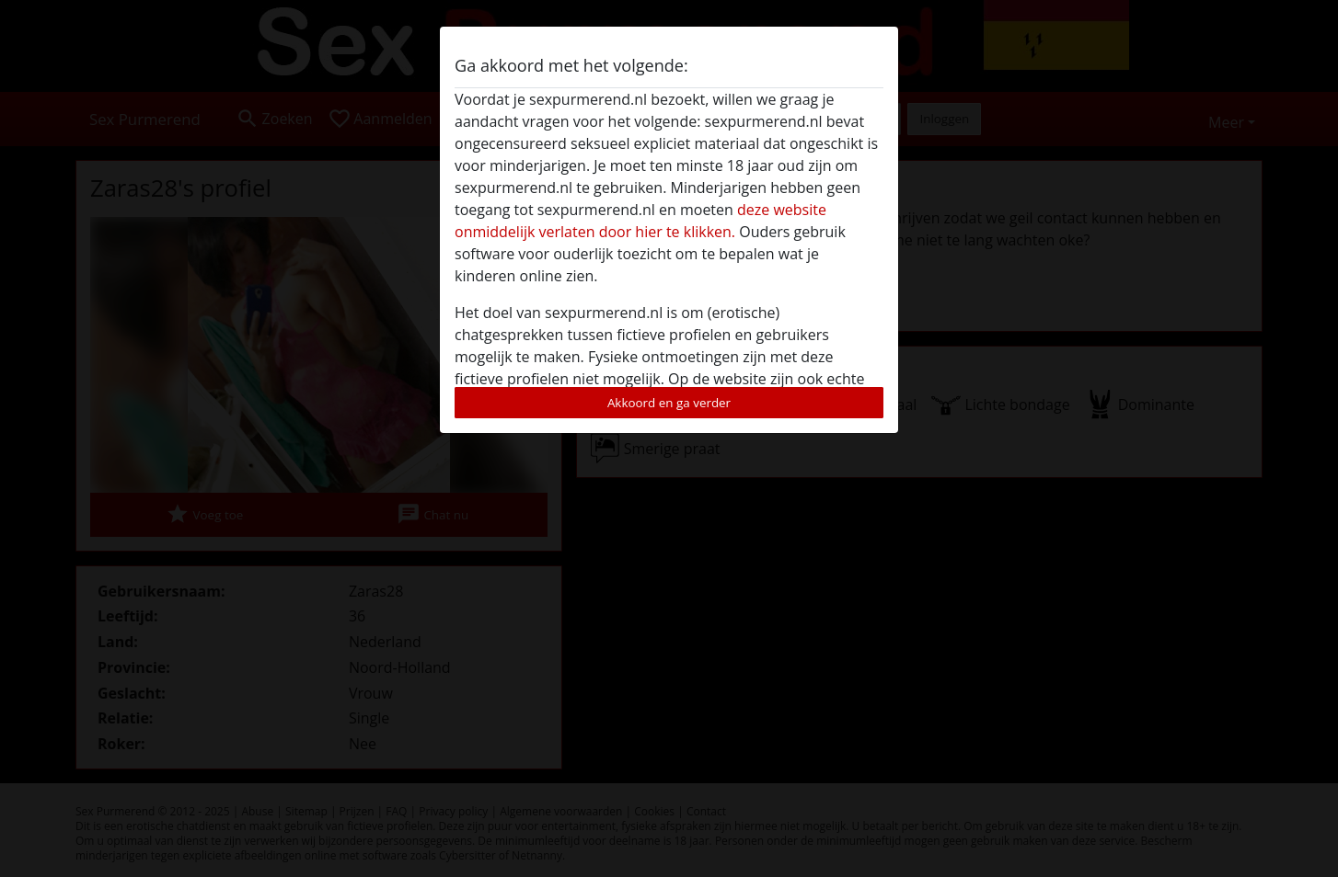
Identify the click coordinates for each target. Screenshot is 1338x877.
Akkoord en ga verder (669, 402)
